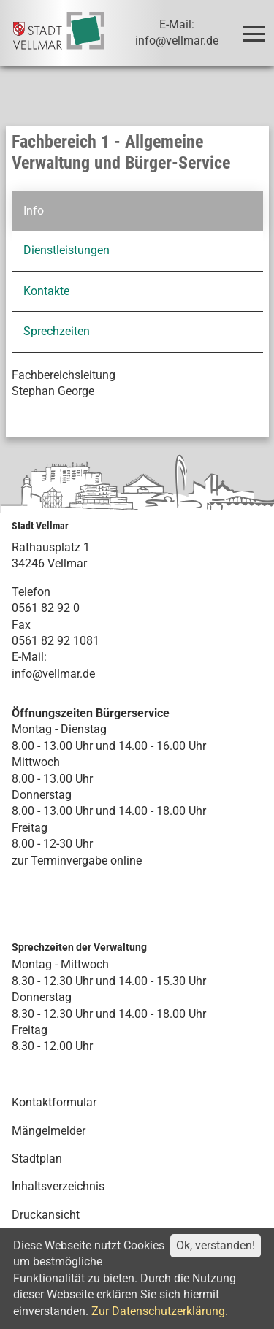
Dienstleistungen (66, 250)
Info (33, 211)
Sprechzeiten (56, 331)
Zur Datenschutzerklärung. (159, 1311)
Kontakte (46, 291)
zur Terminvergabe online (77, 861)
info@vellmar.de (53, 674)
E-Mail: (29, 657)
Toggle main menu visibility (256, 27)
